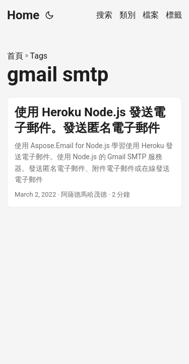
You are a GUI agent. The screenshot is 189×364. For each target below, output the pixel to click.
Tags (39, 56)
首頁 (15, 56)
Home (23, 15)
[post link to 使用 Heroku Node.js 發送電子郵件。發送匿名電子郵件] (94, 152)
